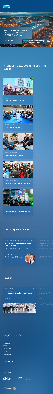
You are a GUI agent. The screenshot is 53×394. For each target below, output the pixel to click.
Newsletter (7, 355)
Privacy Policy (7, 358)
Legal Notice (7, 348)
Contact (5, 352)
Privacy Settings (8, 361)
